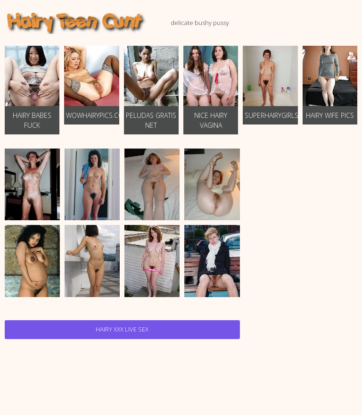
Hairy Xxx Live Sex (122, 329)
